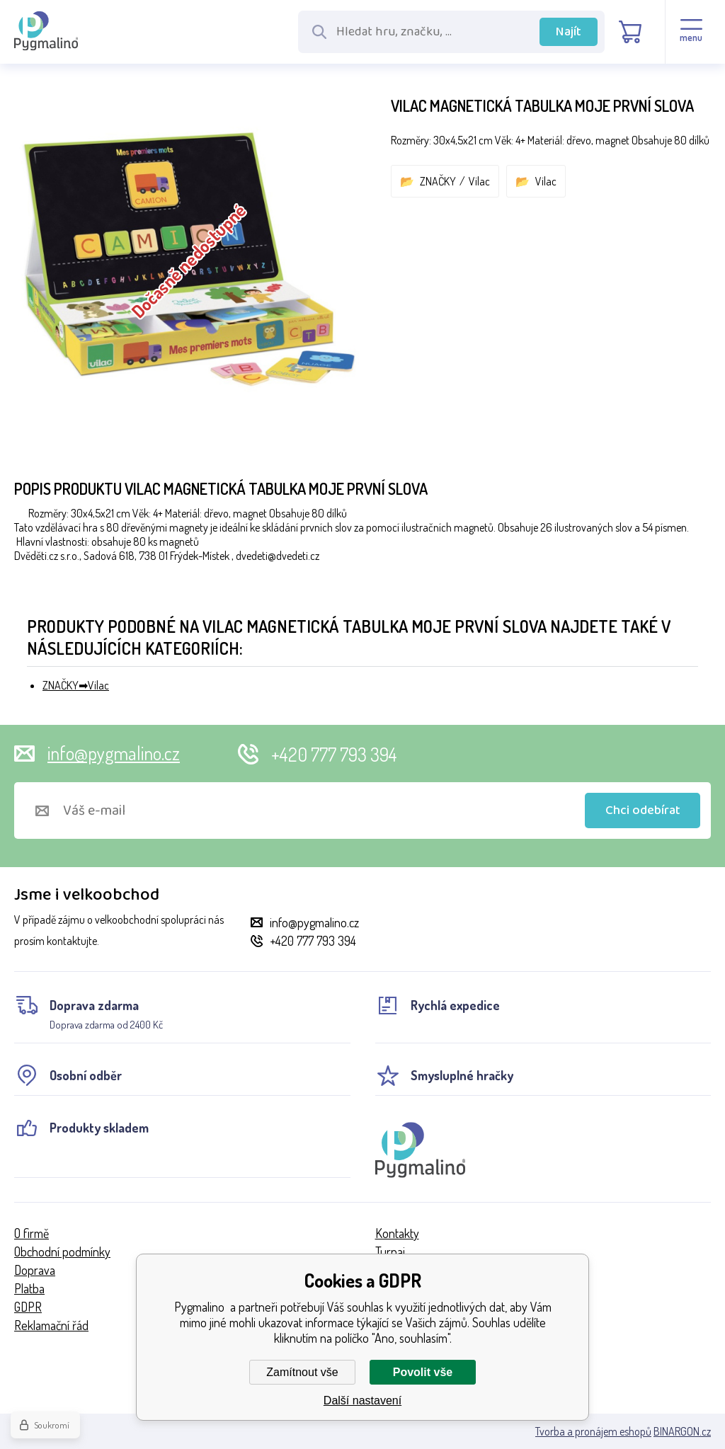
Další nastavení (362, 1400)
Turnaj (390, 1251)
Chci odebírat (642, 810)
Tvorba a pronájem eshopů (593, 1431)
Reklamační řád (51, 1325)
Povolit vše (422, 1372)
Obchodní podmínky (62, 1251)
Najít (568, 32)
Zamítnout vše (302, 1372)
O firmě (31, 1233)
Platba (29, 1288)
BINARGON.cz (682, 1431)
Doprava (34, 1270)
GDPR (28, 1307)
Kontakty (397, 1233)
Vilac (479, 181)
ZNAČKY (438, 181)
